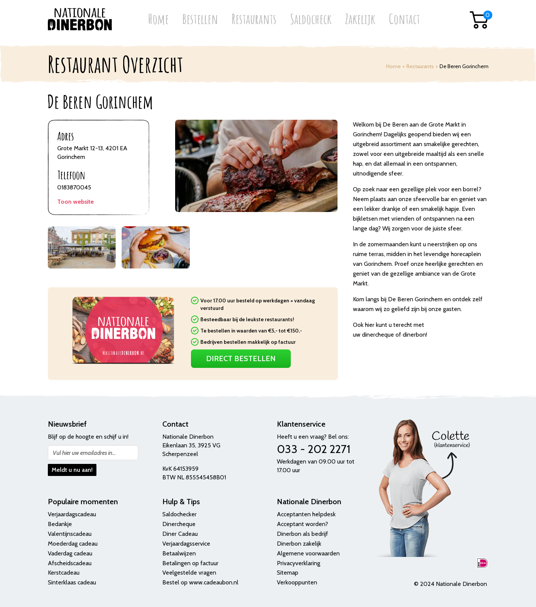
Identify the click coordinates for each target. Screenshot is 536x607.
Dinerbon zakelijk (299, 543)
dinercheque (378, 334)
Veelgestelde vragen (189, 572)
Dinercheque (178, 524)
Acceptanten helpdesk (306, 514)
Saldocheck (310, 19)
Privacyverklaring (298, 563)
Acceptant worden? (302, 524)
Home (158, 19)
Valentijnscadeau (70, 533)
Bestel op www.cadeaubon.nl (200, 582)
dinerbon (414, 334)
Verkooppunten (297, 582)
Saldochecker (179, 514)
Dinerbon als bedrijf (302, 533)
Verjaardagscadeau (72, 514)
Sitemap (287, 572)
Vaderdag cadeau (70, 553)
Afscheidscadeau (70, 563)
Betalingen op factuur (190, 563)
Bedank (57, 524)
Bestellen (200, 19)
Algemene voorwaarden (308, 553)
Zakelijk (360, 19)
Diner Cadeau (180, 533)
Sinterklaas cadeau (72, 582)
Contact (404, 19)
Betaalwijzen (179, 553)
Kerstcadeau (63, 572)
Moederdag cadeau (73, 543)
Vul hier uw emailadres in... (84, 452)
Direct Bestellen (241, 358)
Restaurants (254, 19)
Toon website (75, 201)
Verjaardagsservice (186, 543)
